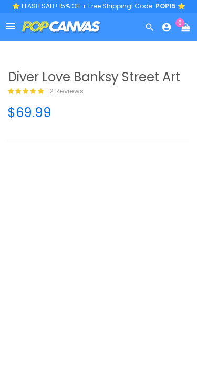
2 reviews (46, 91)
